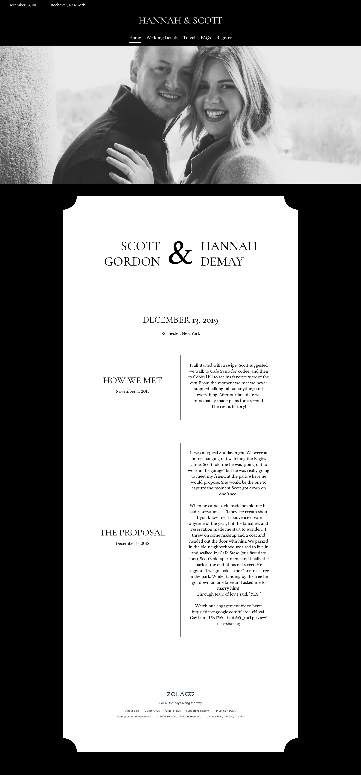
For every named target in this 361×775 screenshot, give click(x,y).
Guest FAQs (152, 711)
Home (135, 37)
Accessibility (215, 716)
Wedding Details (162, 37)
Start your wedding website (134, 716)
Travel (189, 37)
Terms (240, 716)
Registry (224, 37)
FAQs (206, 37)
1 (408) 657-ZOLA (225, 711)
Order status (173, 711)
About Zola (132, 711)
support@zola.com (197, 711)
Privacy (229, 716)
